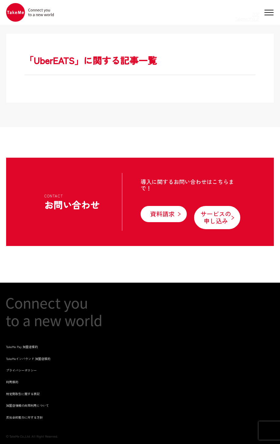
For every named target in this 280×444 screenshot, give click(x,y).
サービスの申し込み (216, 217)
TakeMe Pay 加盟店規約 (22, 346)
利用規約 (12, 382)
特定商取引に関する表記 (23, 393)
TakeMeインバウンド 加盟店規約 (28, 358)
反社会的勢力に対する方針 (24, 417)
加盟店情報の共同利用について (27, 405)
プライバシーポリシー (21, 370)
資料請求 (162, 213)
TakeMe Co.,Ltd (19, 436)
